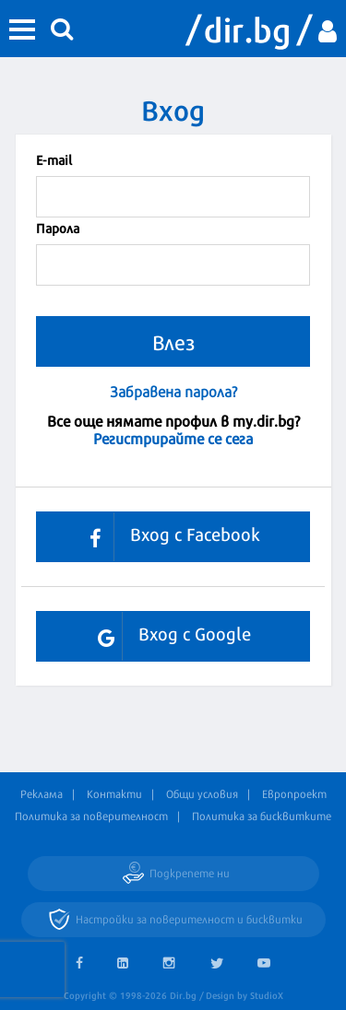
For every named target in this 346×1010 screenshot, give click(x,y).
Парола (57, 227)
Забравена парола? (173, 391)
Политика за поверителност (91, 815)
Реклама (41, 793)
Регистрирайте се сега (173, 437)
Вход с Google (167, 636)
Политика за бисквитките (261, 815)
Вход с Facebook (168, 536)
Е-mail (54, 159)
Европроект (294, 793)
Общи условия (202, 793)
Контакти (114, 793)
